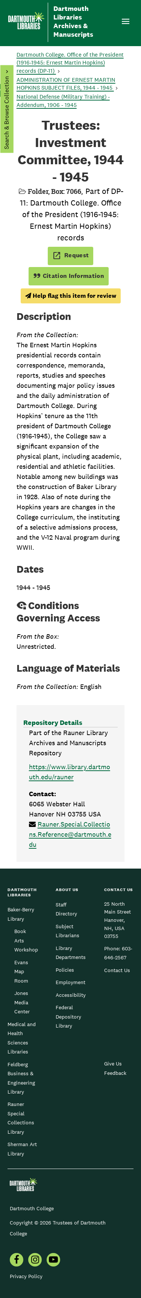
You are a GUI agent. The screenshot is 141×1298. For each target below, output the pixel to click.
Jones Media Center (22, 1002)
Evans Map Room (21, 971)
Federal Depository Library (68, 1016)
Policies (65, 969)
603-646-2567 (118, 953)
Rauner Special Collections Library (21, 1118)
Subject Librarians (67, 931)
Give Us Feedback (115, 1068)
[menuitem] (16, 1260)
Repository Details (52, 722)
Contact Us (117, 970)
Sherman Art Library (22, 1149)
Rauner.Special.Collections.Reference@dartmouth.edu (70, 834)
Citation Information (68, 276)
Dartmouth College (32, 1208)
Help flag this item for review (70, 296)
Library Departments (71, 952)
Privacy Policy (26, 1276)
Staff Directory (66, 909)
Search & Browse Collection (6, 112)
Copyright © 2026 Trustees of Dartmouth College (58, 1228)
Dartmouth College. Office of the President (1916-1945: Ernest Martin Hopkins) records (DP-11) (70, 63)
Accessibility (71, 995)
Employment (70, 982)
